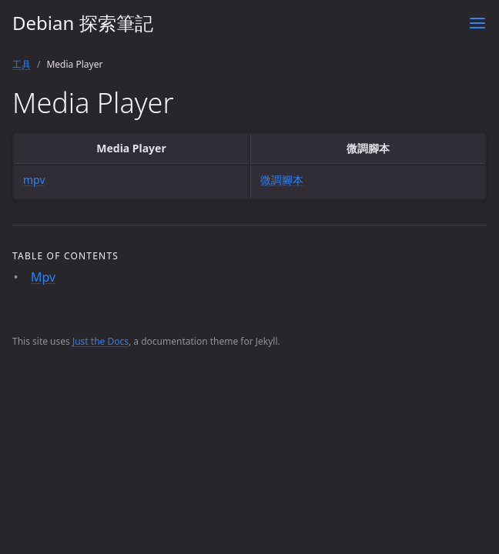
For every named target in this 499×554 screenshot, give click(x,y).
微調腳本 (281, 179)
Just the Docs (100, 341)
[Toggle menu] (477, 23)
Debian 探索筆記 (82, 22)
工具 (21, 64)
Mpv (43, 277)
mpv (34, 179)
